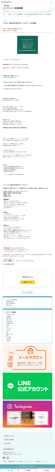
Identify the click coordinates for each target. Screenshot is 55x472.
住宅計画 (8, 316)
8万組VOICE (9, 305)
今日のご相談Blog (10, 303)
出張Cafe (8, 339)
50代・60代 (9, 319)
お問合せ (5, 461)
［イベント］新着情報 (11, 299)
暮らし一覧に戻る (27, 292)
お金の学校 (9, 321)
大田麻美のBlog (10, 301)
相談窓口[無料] (11, 461)
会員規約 (38, 461)
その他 (8, 341)
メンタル (8, 330)
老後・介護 (9, 334)
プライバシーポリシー (29, 461)
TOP (4, 14)
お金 (7, 327)
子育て (8, 325)
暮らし (5, 20)
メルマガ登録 (20, 461)
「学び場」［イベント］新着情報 (14, 14)
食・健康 (8, 337)
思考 (7, 332)
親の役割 (8, 318)
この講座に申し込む (27, 282)
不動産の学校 (9, 323)
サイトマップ (44, 461)
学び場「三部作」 (10, 314)
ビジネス (8, 328)
